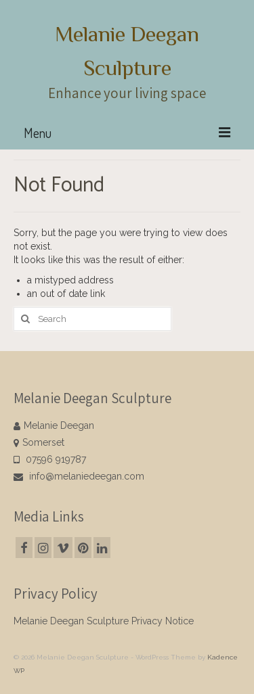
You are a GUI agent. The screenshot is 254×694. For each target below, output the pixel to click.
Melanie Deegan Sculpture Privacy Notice (104, 621)
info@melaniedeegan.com (79, 476)
